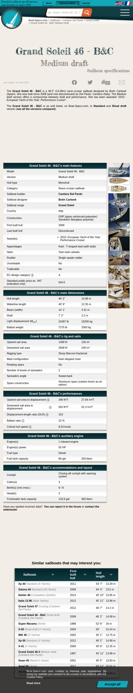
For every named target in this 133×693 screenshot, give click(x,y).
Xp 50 (34, 640)
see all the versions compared (36, 109)
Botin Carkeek (67, 199)
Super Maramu (32, 623)
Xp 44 (34, 583)
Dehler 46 (37, 595)
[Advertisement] (66, 138)
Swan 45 (33, 660)
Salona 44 (37, 589)
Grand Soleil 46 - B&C (39, 616)
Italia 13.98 (33, 600)
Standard (99, 106)
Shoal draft (119, 106)
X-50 (34, 629)
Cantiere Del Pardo (70, 194)
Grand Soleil (66, 205)
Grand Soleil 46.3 (37, 653)
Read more (33, 683)
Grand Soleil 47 (39, 608)
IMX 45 (29, 635)
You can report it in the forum (62, 506)
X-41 (27, 646)
